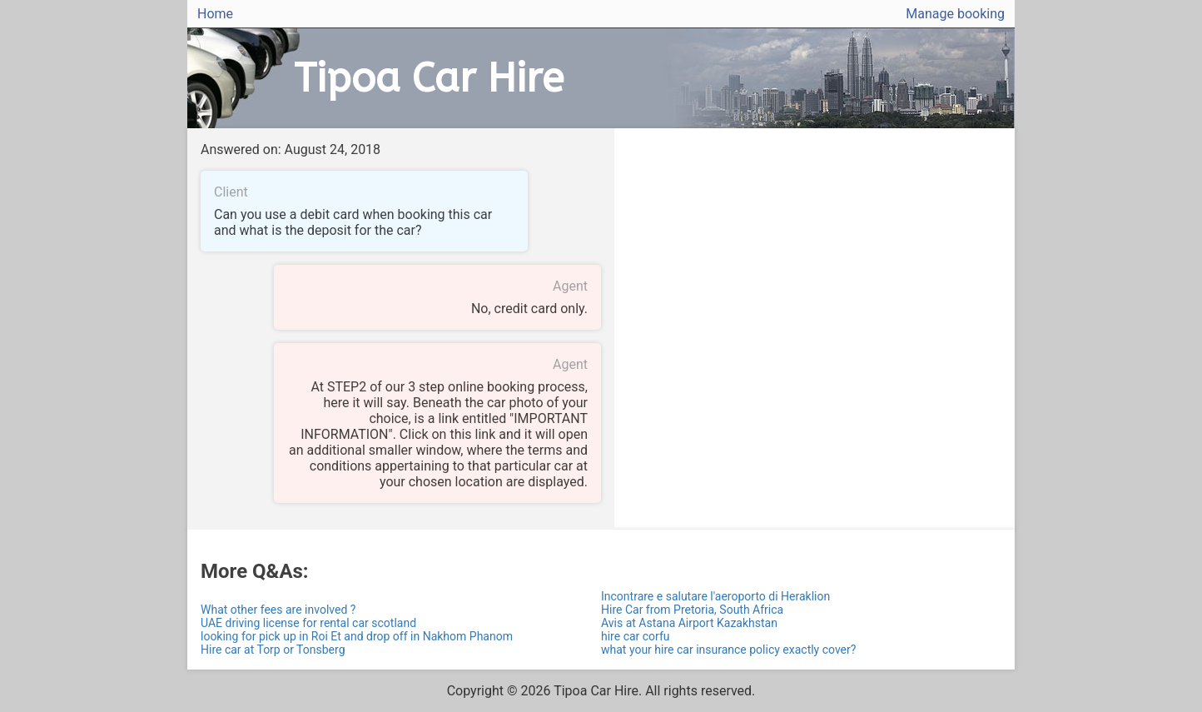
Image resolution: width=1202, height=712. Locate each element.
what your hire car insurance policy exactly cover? (728, 649)
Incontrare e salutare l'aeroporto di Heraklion (715, 596)
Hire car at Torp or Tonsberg (273, 649)
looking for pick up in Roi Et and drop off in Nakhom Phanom (357, 636)
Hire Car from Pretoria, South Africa (692, 609)
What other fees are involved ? (278, 609)
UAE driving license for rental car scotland (308, 623)
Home (215, 14)
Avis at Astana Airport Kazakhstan (689, 623)
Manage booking (955, 14)
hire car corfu (635, 636)
